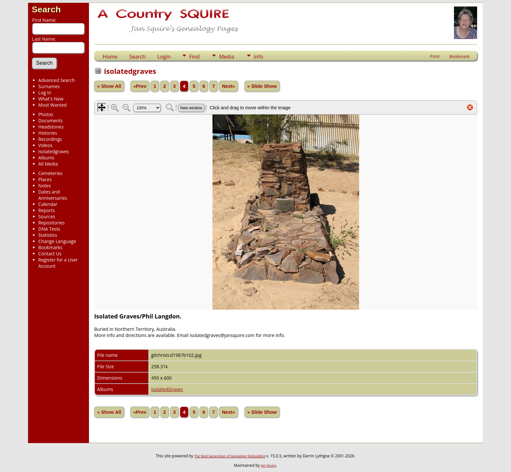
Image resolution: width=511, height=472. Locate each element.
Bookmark (459, 56)
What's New (51, 99)
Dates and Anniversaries (52, 195)
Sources (46, 216)
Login (164, 56)
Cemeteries (50, 173)
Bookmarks (50, 247)
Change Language (57, 241)
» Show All (109, 86)
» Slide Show (262, 86)
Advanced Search (56, 80)
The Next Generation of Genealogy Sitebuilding (229, 456)
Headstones (51, 127)
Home (110, 56)
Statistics (47, 235)
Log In (44, 92)
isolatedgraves (53, 151)
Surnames (49, 86)
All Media (48, 164)
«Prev (139, 86)
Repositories (51, 223)
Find (194, 56)
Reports (46, 210)
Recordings (50, 139)
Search (46, 9)
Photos (45, 114)
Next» (228, 86)
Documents (50, 120)
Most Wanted (52, 105)
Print (435, 56)
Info (258, 56)
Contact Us (50, 253)
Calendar (48, 204)
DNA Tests (49, 229)
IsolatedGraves (167, 389)
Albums (46, 158)
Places (45, 179)
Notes (44, 185)
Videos (45, 145)
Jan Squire (268, 465)
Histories (47, 133)
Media (226, 56)
